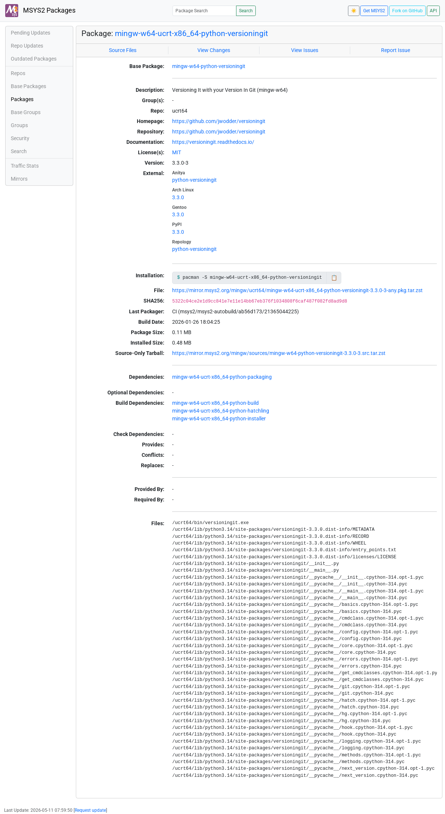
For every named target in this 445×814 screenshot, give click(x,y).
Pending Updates (30, 33)
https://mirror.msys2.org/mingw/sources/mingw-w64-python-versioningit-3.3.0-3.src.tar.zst (279, 353)
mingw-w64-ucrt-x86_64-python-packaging (222, 377)
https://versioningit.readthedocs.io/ (213, 142)
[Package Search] (204, 11)
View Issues (304, 50)
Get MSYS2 (374, 10)
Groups (19, 125)
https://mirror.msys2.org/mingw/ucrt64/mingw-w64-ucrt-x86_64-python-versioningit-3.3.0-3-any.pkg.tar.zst (297, 290)
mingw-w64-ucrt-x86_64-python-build (215, 403)
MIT (176, 152)
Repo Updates (27, 46)
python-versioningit (194, 180)
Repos (18, 73)
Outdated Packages (34, 59)
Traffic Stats (25, 166)
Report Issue (395, 50)
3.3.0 (178, 197)
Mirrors (19, 179)
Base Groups (26, 112)
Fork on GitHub (407, 10)
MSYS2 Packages (40, 10)
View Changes (213, 50)
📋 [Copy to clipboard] (334, 278)
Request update (90, 810)
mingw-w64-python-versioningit (208, 66)
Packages (22, 99)
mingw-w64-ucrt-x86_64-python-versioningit (191, 33)
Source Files (122, 50)
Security (20, 138)
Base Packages (28, 86)
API (433, 10)
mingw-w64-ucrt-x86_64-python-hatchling (220, 411)
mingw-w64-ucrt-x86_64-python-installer (219, 418)
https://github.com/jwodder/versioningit (218, 121)
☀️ (354, 10)
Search (246, 10)
